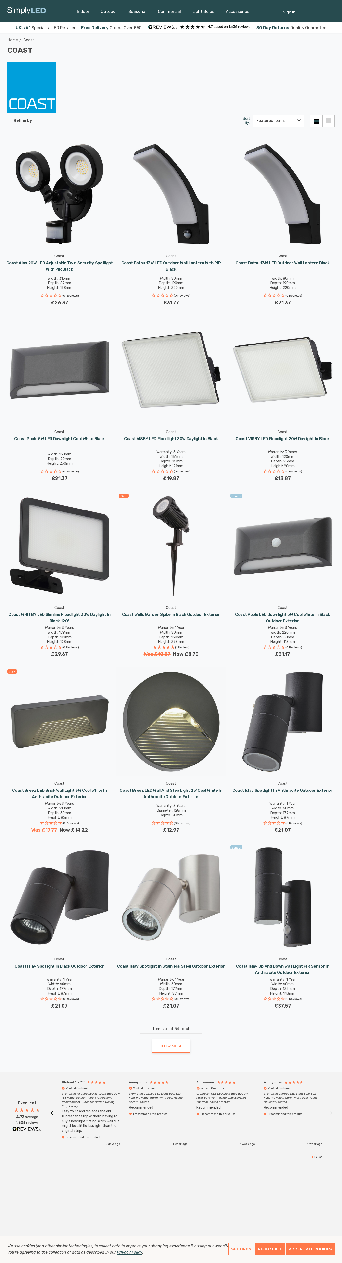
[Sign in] (289, 9)
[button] (59, 296)
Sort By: (246, 121)
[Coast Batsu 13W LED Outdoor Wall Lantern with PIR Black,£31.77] (171, 194)
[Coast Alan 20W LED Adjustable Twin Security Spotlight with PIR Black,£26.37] (59, 194)
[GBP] (329, 11)
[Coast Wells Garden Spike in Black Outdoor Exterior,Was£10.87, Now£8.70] (171, 545)
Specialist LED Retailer (46, 27)
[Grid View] (316, 121)
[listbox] (278, 121)
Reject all (270, 1249)
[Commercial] (169, 12)
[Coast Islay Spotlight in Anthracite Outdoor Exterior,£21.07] (282, 721)
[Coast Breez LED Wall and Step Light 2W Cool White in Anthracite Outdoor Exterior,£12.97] (171, 721)
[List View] (328, 121)
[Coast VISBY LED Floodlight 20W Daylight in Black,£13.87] (282, 369)
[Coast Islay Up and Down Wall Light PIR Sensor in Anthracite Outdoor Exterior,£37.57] (282, 897)
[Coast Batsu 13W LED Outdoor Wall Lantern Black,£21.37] (282, 194)
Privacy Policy (129, 1252)
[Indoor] (83, 12)
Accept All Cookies (310, 1249)
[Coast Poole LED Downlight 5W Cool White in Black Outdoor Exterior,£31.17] (282, 545)
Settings (241, 1249)
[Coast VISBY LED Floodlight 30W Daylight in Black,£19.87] (171, 369)
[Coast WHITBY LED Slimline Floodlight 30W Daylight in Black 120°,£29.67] (59, 545)
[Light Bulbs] (203, 12)
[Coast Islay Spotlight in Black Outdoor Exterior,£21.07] (59, 897)
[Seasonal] (137, 12)
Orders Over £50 (111, 27)
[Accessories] (237, 12)
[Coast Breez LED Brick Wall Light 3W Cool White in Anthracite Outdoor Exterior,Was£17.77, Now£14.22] (59, 721)
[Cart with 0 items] (317, 9)
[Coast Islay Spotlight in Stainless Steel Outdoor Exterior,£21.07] (171, 897)
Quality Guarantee (291, 27)
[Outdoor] (109, 12)
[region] (192, 1113)
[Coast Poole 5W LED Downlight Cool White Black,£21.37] (59, 369)
